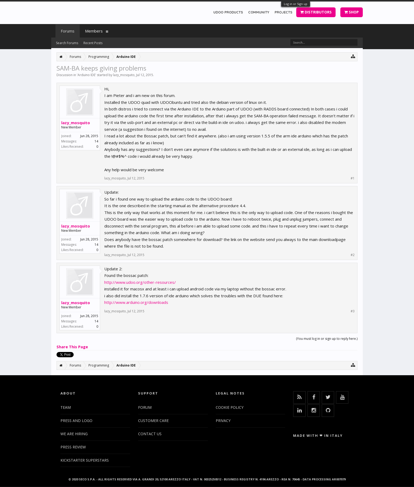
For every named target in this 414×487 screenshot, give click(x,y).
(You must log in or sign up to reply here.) (326, 338)
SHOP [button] (351, 12)
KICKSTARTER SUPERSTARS (84, 460)
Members (94, 31)
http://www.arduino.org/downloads (136, 302)
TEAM (65, 407)
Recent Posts (92, 43)
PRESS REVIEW (73, 446)
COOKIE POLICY (229, 407)
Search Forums (67, 43)
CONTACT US (150, 433)
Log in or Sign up (295, 4)
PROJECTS (283, 12)
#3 (353, 311)
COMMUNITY (258, 12)
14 (96, 141)
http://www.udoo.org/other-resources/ (140, 282)
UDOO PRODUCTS (228, 12)
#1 (353, 178)
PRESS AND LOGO (76, 420)
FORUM (145, 407)
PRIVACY (223, 420)
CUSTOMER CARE (153, 420)
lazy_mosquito (124, 75)
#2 (353, 255)
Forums (67, 31)
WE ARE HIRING (74, 433)
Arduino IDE (86, 75)
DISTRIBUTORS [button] (316, 12)
